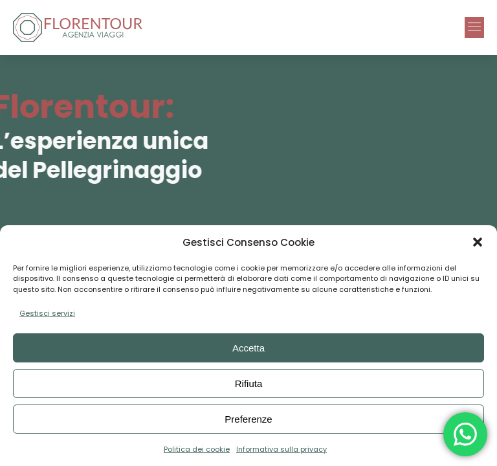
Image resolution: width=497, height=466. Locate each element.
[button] (477, 242)
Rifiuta (249, 383)
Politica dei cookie (197, 449)
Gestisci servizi (47, 313)
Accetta (248, 347)
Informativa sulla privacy (281, 449)
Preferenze (248, 419)
